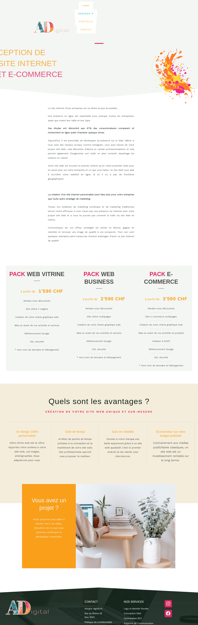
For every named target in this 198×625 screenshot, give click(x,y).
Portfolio (125, 14)
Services (104, 14)
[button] (104, 14)
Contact (145, 14)
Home (86, 14)
